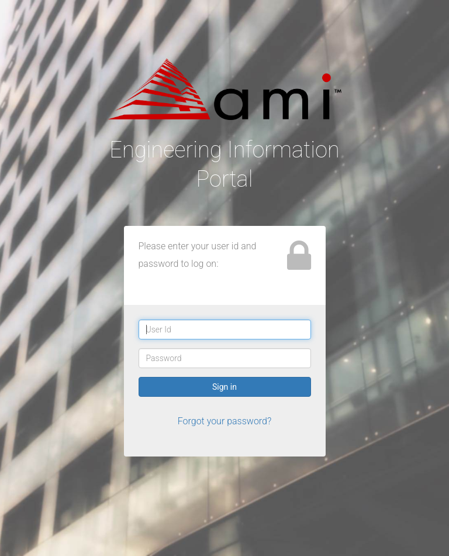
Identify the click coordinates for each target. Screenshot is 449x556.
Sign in (224, 387)
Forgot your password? (225, 421)
